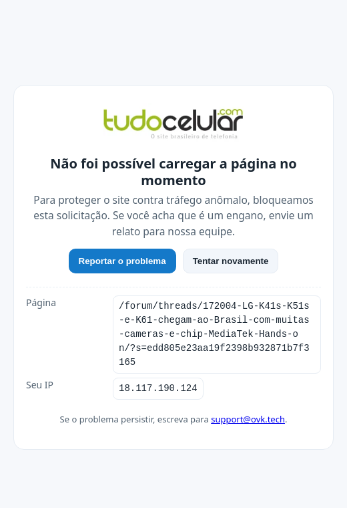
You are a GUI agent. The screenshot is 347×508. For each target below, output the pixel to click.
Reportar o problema (122, 268)
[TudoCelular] (173, 132)
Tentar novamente (231, 268)
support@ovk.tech (248, 412)
